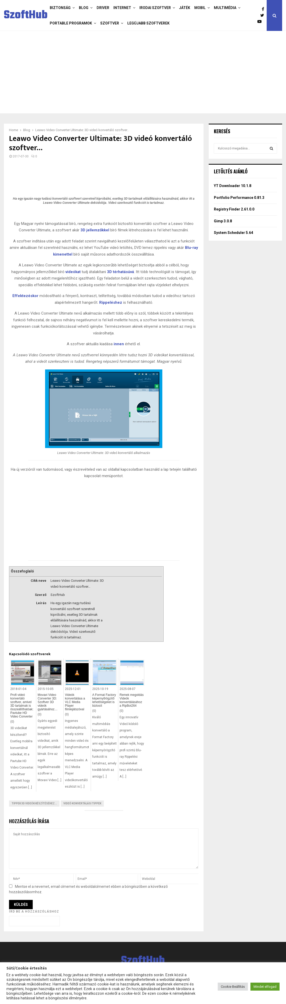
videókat (73, 271)
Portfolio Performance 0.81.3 (239, 198)
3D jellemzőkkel (94, 230)
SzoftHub (26, 15)
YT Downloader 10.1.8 (232, 186)
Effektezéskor (25, 295)
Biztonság (60, 8)
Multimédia (225, 8)
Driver (103, 8)
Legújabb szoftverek (148, 23)
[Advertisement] (143, 72)
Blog (83, 8)
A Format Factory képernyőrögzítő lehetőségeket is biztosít (104, 700)
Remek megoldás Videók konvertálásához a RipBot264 (132, 700)
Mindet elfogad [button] (265, 987)
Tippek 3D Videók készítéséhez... (34, 803)
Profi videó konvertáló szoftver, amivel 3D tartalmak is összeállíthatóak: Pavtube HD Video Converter (21, 705)
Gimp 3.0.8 (223, 221)
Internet (122, 8)
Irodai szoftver (155, 8)
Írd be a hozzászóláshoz (34, 911)
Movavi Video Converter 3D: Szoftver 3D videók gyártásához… (47, 702)
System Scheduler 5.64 (233, 233)
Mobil (200, 8)
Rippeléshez (110, 302)
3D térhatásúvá (120, 271)
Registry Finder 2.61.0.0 (234, 209)
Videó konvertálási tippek (82, 803)
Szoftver (109, 23)
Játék (184, 8)
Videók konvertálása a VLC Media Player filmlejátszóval (75, 702)
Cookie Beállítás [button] (233, 987)
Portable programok (71, 23)
